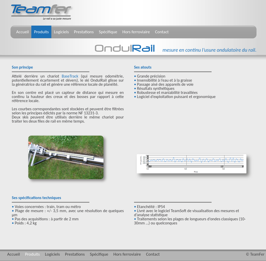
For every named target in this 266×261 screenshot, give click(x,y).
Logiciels (61, 32)
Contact (162, 32)
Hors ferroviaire (136, 32)
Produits (41, 32)
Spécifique (108, 32)
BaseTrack (70, 76)
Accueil (22, 32)
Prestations (84, 32)
